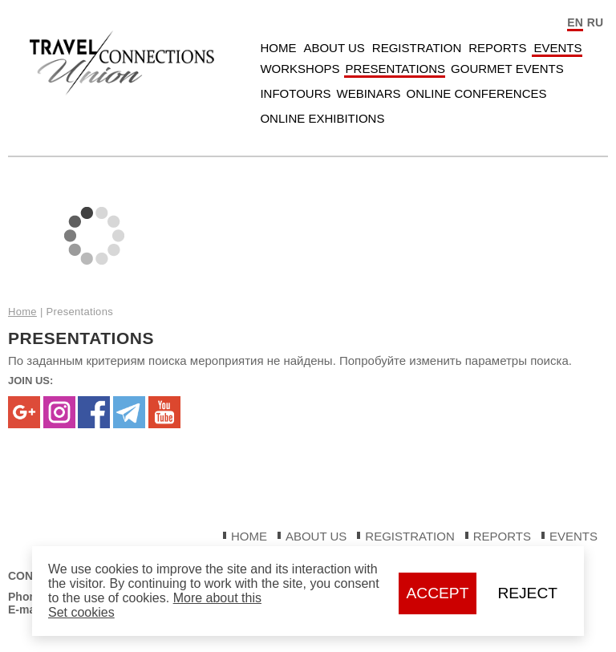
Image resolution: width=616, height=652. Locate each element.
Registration (416, 48)
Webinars (368, 93)
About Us (333, 48)
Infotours (295, 93)
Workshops (299, 68)
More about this (217, 598)
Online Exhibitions (322, 118)
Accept (438, 593)
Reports (497, 48)
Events (557, 48)
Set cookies (81, 612)
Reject (527, 593)
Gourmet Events (507, 68)
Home (278, 48)
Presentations (395, 68)
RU (595, 22)
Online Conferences (477, 93)
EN (574, 22)
